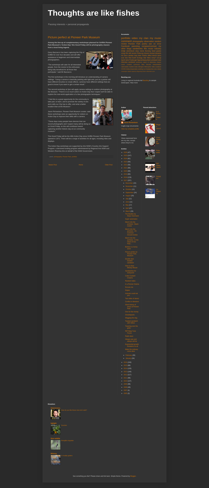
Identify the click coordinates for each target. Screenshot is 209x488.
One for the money (131, 312)
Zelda (128, 69)
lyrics (159, 55)
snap (123, 51)
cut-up (159, 58)
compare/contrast (149, 46)
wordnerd (131, 62)
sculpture (158, 67)
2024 (126, 158)
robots (159, 69)
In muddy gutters (67, 455)
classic (159, 62)
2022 (126, 165)
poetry (144, 44)
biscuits (148, 64)
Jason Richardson (131, 122)
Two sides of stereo (132, 298)
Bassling (146, 80)
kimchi (154, 55)
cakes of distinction (149, 62)
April (127, 208)
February (129, 355)
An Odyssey (158, 191)
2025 (126, 155)
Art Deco (124, 55)
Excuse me (129, 287)
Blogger (133, 476)
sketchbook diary (132, 51)
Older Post (108, 165)
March (128, 211)
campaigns (124, 71)
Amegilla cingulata (67, 440)
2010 (126, 381)
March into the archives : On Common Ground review (131, 232)
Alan (143, 64)
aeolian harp (132, 55)
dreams (146, 53)
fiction (144, 71)
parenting (136, 46)
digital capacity (132, 71)
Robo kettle (158, 151)
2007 (126, 390)
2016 (126, 362)
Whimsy (54, 454)
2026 (126, 152)
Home (81, 165)
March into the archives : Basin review (131, 224)
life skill (128, 53)
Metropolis (147, 67)
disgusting (139, 71)
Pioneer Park (67, 156)
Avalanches (150, 69)
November (129, 186)
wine (127, 60)
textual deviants (155, 53)
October (129, 189)
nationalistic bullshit (127, 67)
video (135, 38)
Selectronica (55, 408)
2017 (126, 180)
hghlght (54, 423)
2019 (126, 174)
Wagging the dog (131, 318)
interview (124, 62)
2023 (126, 162)
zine (155, 69)
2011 (126, 378)
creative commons (133, 64)
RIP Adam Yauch (158, 165)
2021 (126, 168)
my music (155, 38)
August (128, 196)
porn (153, 71)
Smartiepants (130, 315)
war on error (155, 44)
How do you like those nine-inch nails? (74, 410)
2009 (126, 384)
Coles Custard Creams (130, 277)
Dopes (127, 290)
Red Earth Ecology (135, 58)
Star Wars (147, 58)
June (127, 202)
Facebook (125, 46)
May (127, 205)
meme (142, 51)
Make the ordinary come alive (131, 350)
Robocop (140, 53)
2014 (126, 368)
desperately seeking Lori (138, 69)
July (127, 199)
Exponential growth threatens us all (132, 345)
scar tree (124, 58)
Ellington (141, 67)
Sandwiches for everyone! (130, 272)
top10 (123, 60)
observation (149, 41)
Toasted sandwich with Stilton (131, 322)
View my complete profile (130, 129)
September (130, 192)
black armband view (154, 60)
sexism (134, 53)
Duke (136, 67)
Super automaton (131, 219)
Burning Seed (150, 51)
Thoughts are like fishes (93, 12)
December (129, 183)
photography (58, 156)
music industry (154, 49)
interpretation (157, 64)
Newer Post (53, 165)
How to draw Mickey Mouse (131, 267)
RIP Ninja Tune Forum (130, 332)
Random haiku (130, 281)
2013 (126, 372)
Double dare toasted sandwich (129, 261)
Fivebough (133, 60)
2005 (126, 393)
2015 (126, 365)
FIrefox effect (147, 55)
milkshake (149, 71)
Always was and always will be (131, 340)
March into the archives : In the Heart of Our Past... (131, 241)
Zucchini (64, 425)
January (129, 358)
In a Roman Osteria (132, 284)
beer (139, 55)
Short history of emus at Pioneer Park (132, 306)
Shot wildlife (55, 438)
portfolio (74, 156)
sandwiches (138, 49)
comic (123, 64)
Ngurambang (141, 60)
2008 (126, 387)
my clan (143, 38)
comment (126, 41)
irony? (154, 58)
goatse (158, 51)
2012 (126, 375)
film (145, 49)
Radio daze (129, 336)
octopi (123, 53)
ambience (139, 62)
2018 (126, 177)
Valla (153, 67)
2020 (126, 171)
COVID (123, 69)
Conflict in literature (132, 302)
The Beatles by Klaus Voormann (132, 215)
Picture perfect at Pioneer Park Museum (74, 37)
